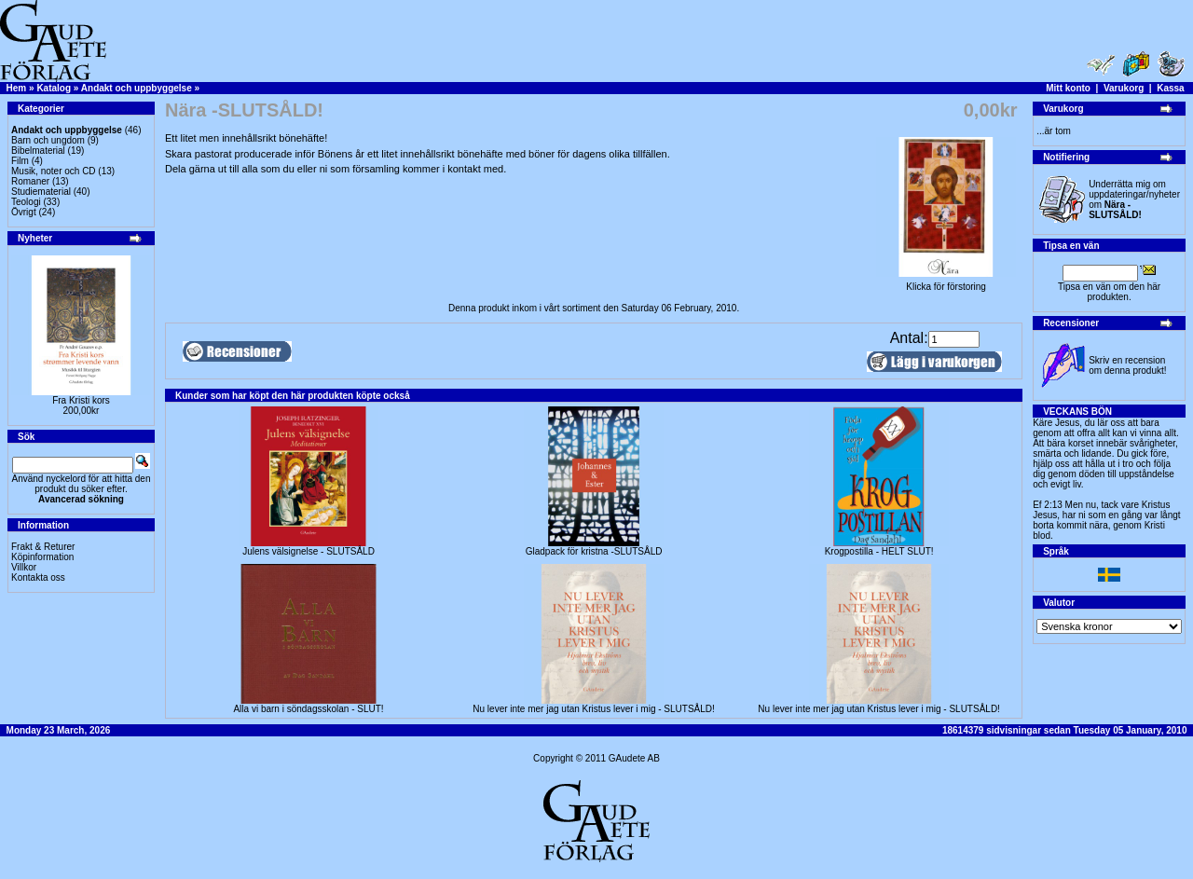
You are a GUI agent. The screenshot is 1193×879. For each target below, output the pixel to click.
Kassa (1170, 88)
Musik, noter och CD (53, 171)
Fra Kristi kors (81, 400)
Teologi (26, 202)
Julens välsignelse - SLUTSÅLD (308, 551)
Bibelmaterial (38, 150)
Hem (17, 88)
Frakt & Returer (43, 547)
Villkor (23, 567)
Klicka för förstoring (946, 282)
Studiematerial (41, 191)
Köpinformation (42, 557)
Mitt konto (1068, 88)
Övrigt (23, 212)
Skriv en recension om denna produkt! (1127, 365)
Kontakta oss (38, 577)
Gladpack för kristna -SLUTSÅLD (594, 551)
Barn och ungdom (48, 140)
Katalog (53, 88)
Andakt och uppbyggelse (136, 88)
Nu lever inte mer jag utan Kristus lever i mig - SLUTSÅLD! (594, 709)
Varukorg (1124, 88)
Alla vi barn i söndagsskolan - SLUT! (308, 709)
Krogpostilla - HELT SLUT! (879, 551)
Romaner (30, 181)
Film (20, 161)
